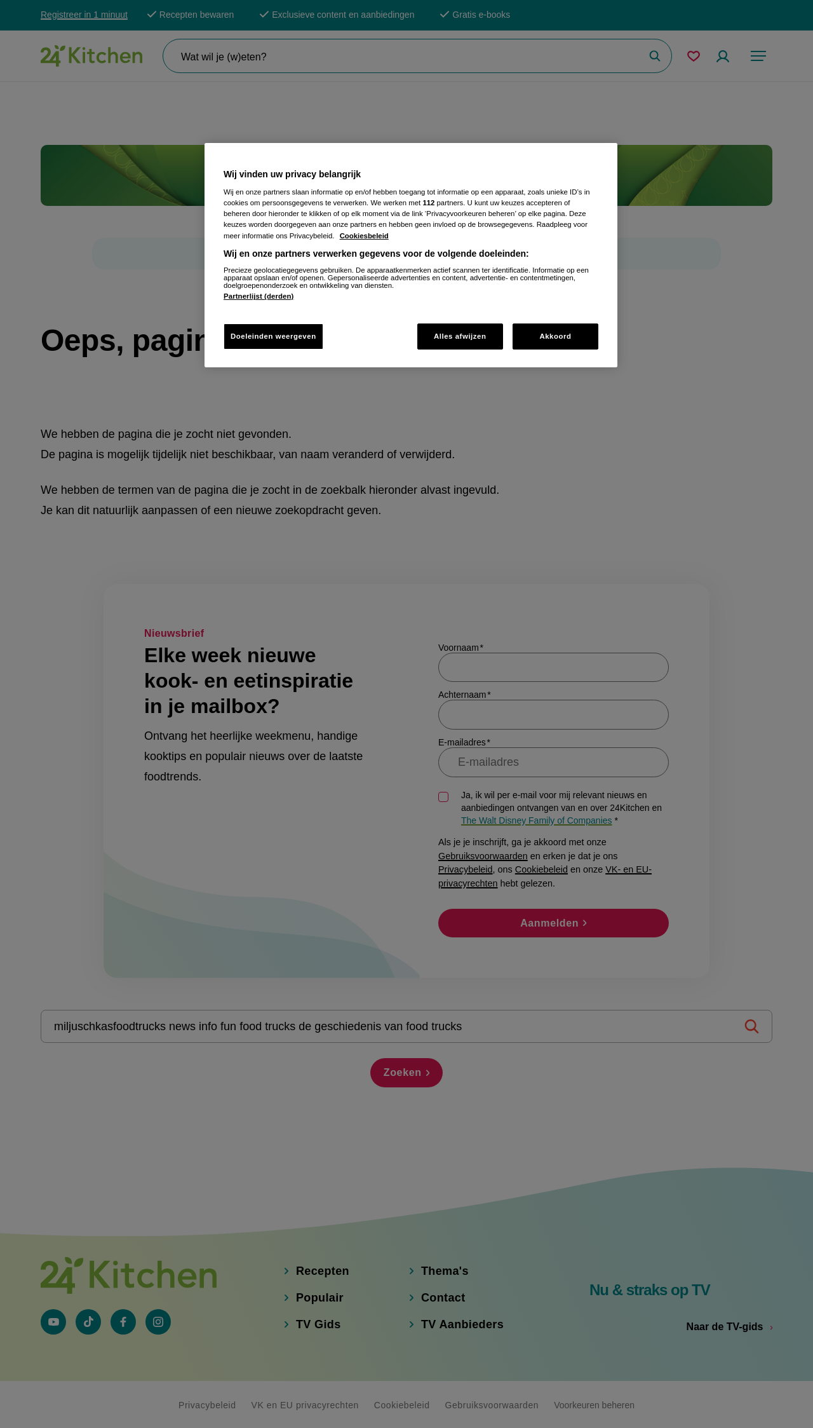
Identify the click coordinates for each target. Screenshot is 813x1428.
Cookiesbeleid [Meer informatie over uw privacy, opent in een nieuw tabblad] (364, 236)
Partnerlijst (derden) (258, 296)
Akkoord (555, 336)
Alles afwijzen (460, 336)
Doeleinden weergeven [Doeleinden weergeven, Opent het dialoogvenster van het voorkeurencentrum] (273, 336)
